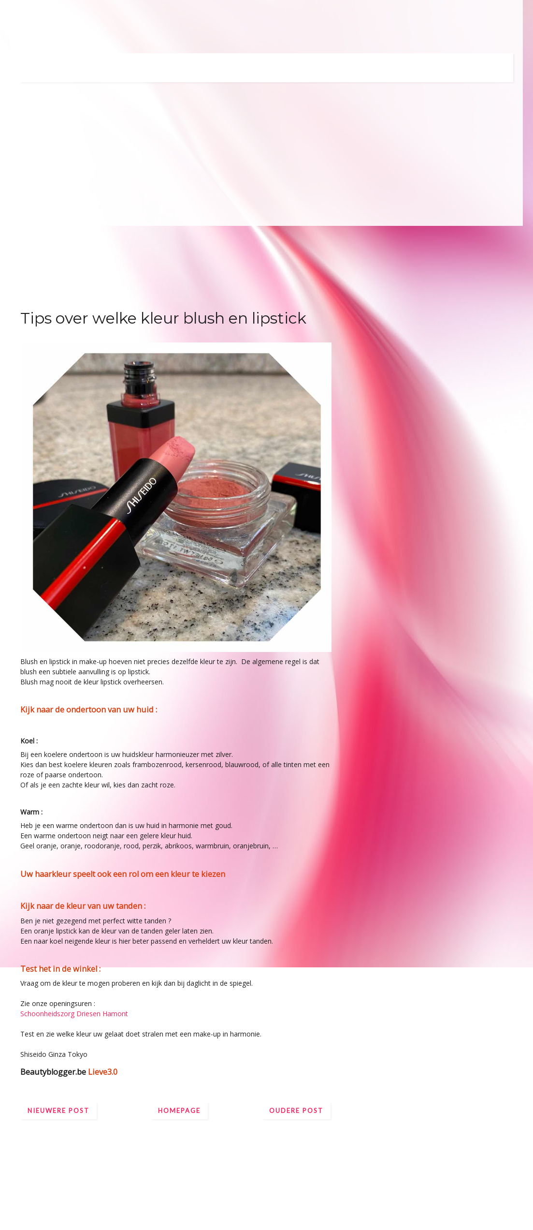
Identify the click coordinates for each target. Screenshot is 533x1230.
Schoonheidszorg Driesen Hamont (75, 1013)
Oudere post (296, 1110)
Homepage (179, 1110)
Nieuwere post (58, 1110)
